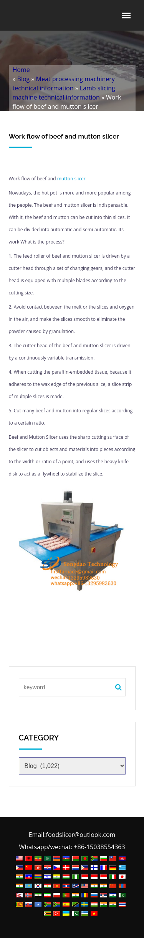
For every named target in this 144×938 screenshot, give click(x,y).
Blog (23, 79)
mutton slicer (71, 178)
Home (21, 69)
